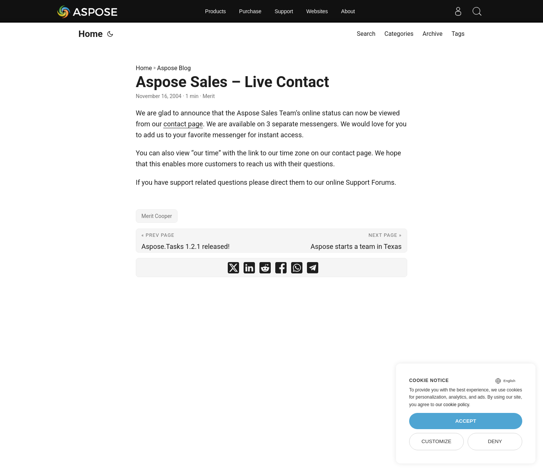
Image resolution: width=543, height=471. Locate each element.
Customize (436, 441)
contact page (183, 124)
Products (215, 11)
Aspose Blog (174, 68)
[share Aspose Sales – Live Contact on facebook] (281, 269)
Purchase (250, 11)
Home (90, 34)
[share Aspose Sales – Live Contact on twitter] (233, 269)
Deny (495, 441)
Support (284, 11)
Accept (465, 421)
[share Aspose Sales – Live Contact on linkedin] (249, 269)
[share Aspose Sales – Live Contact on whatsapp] (296, 269)
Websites (317, 11)
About (348, 11)
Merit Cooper (156, 216)
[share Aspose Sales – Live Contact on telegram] (312, 269)
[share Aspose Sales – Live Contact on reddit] (265, 269)
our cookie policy (452, 404)
